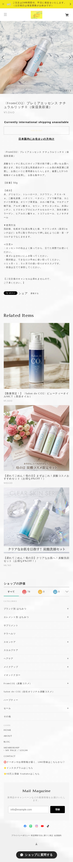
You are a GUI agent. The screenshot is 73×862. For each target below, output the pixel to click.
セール (7, 708)
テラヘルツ (10, 633)
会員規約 (58, 835)
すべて (11, 591)
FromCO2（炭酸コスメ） (18, 683)
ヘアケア (8, 658)
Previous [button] (3, 57)
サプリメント (11, 625)
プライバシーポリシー (20, 835)
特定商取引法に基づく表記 (42, 835)
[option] (36, 57)
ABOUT (8, 736)
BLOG (7, 742)
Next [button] (69, 57)
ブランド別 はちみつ (15, 608)
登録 (57, 809)
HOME (7, 730)
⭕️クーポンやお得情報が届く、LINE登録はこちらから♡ (34, 762)
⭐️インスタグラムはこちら (18, 768)
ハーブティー (11, 700)
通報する (35, 293)
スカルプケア (11, 650)
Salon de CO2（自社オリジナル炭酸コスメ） (29, 691)
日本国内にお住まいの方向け (36, 138)
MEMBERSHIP (12, 747)
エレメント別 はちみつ (16, 617)
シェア (23, 293)
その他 (7, 716)
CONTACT (10, 756)
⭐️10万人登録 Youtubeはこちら (22, 774)
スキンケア (10, 642)
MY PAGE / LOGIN (17, 750)
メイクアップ (11, 666)
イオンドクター (12, 675)
